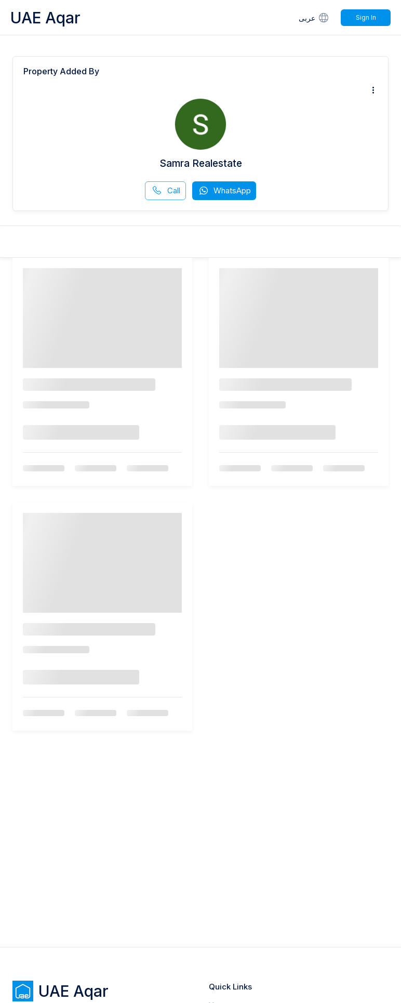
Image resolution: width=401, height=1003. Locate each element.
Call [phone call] (166, 190)
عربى (314, 17)
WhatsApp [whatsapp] (224, 190)
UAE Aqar (45, 17)
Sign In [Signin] (366, 17)
